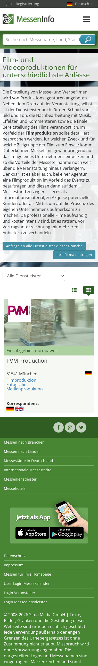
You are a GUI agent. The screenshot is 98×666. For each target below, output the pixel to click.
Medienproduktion (24, 389)
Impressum (13, 564)
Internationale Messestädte (27, 469)
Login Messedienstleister (25, 601)
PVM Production (26, 360)
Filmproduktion (21, 380)
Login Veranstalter (19, 592)
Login (7, 3)
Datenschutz (15, 555)
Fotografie (16, 384)
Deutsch (84, 3)
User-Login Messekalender (27, 583)
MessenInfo (28, 18)
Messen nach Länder (22, 451)
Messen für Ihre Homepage (27, 574)
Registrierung (27, 3)
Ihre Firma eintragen (74, 254)
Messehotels (15, 488)
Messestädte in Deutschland (28, 460)
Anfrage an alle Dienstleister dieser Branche (44, 245)
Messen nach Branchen (24, 442)
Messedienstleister (20, 479)
